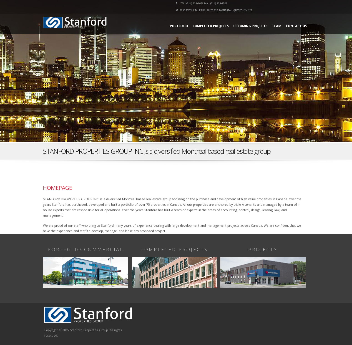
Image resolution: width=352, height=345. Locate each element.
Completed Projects (211, 26)
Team (276, 26)
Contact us (296, 26)
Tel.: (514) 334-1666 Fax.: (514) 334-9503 (201, 3)
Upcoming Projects (250, 26)
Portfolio (179, 26)
